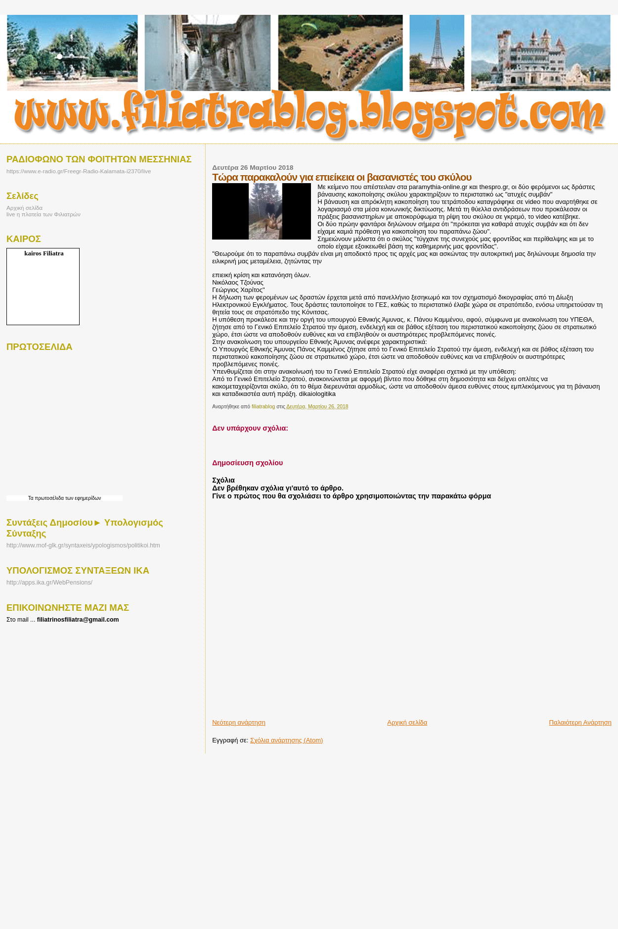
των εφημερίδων (82, 498)
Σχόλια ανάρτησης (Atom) (286, 740)
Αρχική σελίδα (407, 722)
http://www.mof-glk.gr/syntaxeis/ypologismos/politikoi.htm (83, 545)
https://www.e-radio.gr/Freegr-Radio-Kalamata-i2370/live (78, 171)
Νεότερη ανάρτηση (238, 722)
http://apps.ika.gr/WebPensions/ (49, 582)
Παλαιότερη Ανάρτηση (580, 722)
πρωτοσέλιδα (49, 498)
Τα (31, 498)
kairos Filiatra (44, 253)
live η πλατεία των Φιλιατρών (43, 214)
